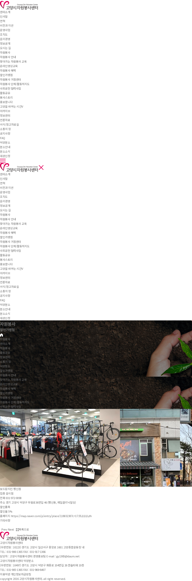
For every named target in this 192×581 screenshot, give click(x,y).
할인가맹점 (6, 237)
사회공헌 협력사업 (10, 251)
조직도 (4, 197)
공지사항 (5, 296)
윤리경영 (5, 201)
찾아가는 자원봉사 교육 (13, 224)
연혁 (2, 183)
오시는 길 (5, 210)
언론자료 (5, 282)
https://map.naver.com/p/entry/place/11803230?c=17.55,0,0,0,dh (51, 516)
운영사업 (5, 192)
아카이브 (5, 273)
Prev (3, 529)
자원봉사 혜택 (8, 233)
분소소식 (5, 314)
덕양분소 (5, 142)
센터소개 (5, 12)
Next (11, 529)
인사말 (4, 179)
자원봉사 (5, 52)
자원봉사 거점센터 (10, 242)
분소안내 (5, 309)
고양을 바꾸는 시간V (11, 269)
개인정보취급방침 (21, 574)
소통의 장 (5, 129)
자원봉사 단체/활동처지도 (15, 246)
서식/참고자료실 (9, 287)
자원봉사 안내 (8, 219)
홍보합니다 (6, 264)
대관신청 (5, 318)
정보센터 (5, 115)
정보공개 (5, 206)
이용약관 (5, 574)
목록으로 (22, 529)
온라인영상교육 (9, 228)
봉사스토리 (6, 260)
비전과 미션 (6, 188)
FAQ (2, 300)
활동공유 (5, 93)
